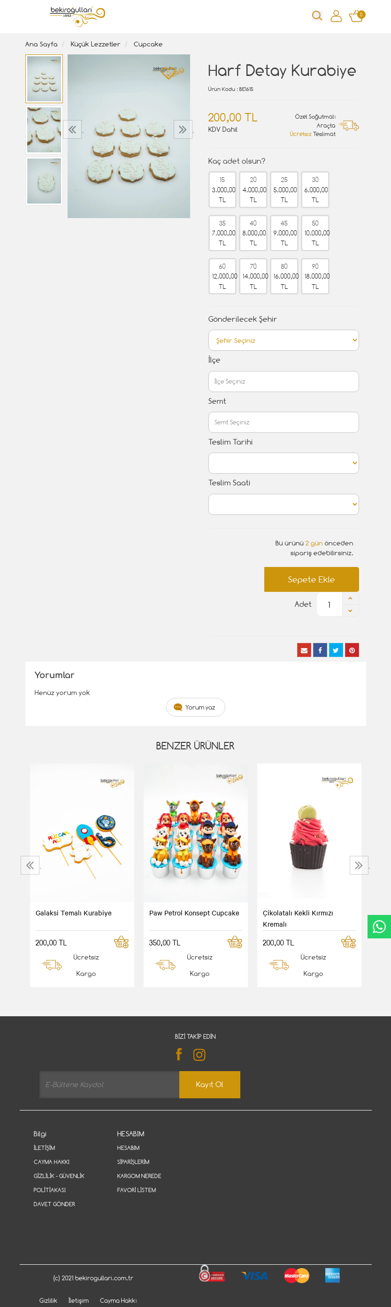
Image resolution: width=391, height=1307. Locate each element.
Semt (217, 401)
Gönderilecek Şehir (242, 319)
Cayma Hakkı (51, 1161)
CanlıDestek (379, 926)
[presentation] (73, 129)
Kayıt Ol (209, 1084)
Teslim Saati (229, 482)
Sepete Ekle (311, 579)
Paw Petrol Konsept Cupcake (194, 912)
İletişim (44, 1147)
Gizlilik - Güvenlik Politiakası (59, 1183)
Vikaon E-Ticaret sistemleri (92, 1303)
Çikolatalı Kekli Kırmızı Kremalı (298, 918)
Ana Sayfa (41, 44)
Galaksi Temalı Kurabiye (74, 912)
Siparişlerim (133, 1161)
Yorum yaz (200, 707)
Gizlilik (48, 1264)
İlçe (214, 359)
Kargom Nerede (139, 1175)
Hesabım (128, 1147)
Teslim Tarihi (230, 442)
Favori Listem (136, 1190)
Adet (303, 604)
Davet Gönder (54, 1204)
